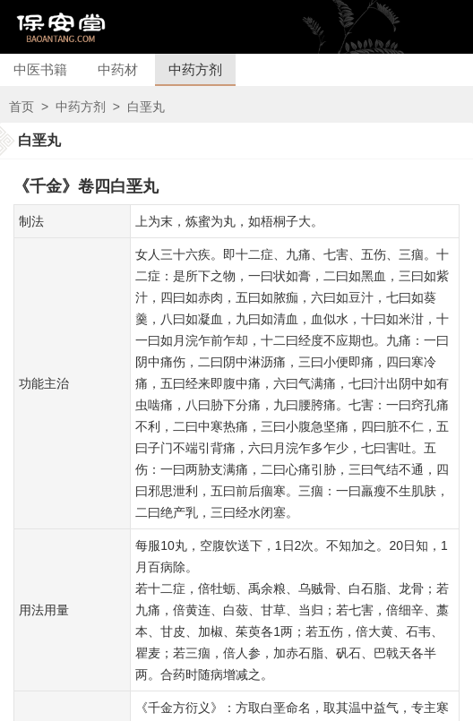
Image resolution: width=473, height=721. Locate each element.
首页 (21, 106)
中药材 (118, 69)
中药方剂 (195, 69)
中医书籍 (40, 69)
